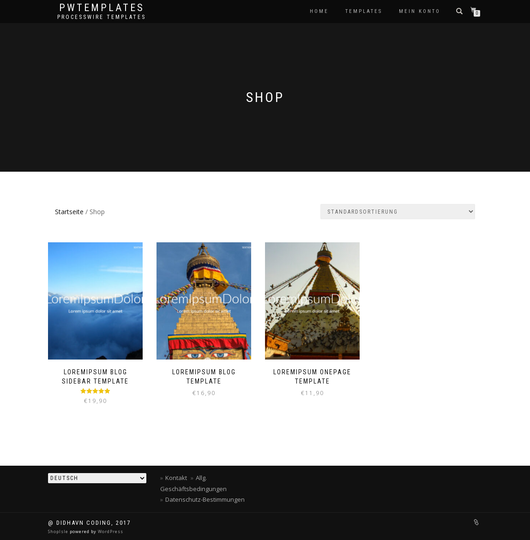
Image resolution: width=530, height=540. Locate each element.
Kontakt (176, 478)
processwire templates (101, 17)
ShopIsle (59, 531)
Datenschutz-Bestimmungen (205, 499)
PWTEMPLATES (102, 7)
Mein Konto (419, 11)
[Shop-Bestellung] (397, 211)
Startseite (69, 211)
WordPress (109, 531)
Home (319, 11)
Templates (363, 11)
